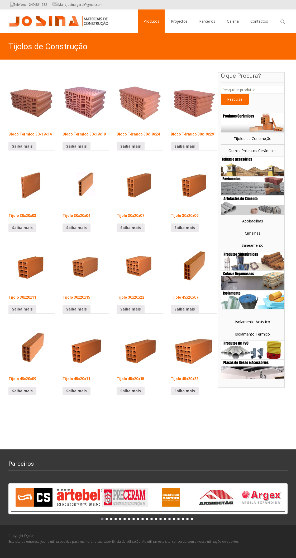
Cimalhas (252, 233)
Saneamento (253, 245)
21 (192, 519)
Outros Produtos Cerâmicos (252, 150)
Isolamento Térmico (252, 334)
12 (151, 519)
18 (178, 519)
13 (156, 519)
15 (165, 519)
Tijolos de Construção (252, 138)
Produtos (151, 21)
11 (147, 519)
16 (169, 519)
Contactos (259, 21)
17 (174, 519)
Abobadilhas (252, 221)
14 (160, 519)
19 (183, 519)
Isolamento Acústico (252, 321)
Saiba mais (22, 146)
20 (187, 519)
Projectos (179, 21)
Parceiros (207, 21)
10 (142, 519)
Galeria (233, 21)
